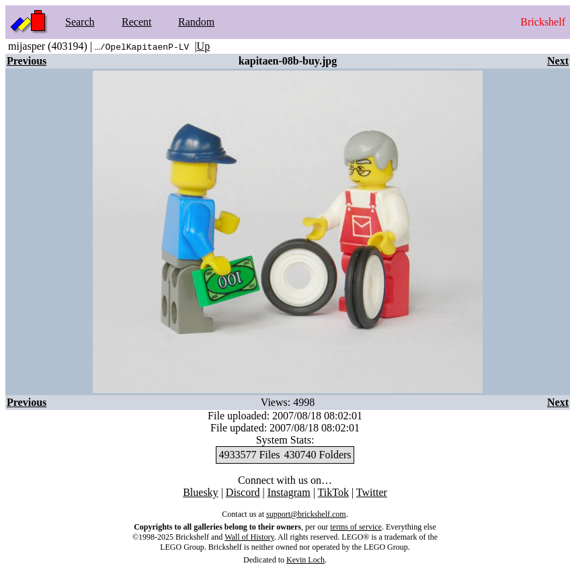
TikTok (333, 492)
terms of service (356, 527)
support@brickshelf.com (306, 514)
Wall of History (249, 537)
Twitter (371, 492)
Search (80, 22)
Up (203, 46)
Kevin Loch (305, 560)
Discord (243, 492)
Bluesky (200, 492)
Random (196, 22)
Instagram (289, 492)
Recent (136, 22)
